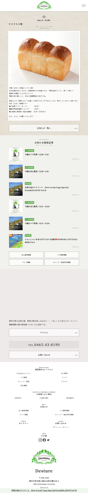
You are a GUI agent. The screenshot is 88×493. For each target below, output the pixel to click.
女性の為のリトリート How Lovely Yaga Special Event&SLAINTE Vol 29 (44, 490)
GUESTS (18, 398)
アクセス (44, 332)
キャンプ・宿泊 (24, 381)
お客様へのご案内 (44, 394)
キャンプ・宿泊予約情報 (61, 262)
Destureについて (24, 373)
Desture (44, 471)
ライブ (64, 377)
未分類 (47, 20)
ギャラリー (23, 423)
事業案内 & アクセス (44, 369)
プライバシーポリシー (61, 427)
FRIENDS (70, 398)
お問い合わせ (44, 354)
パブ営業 (23, 377)
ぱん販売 (64, 373)
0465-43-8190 (47, 344)
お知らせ (44, 406)
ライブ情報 (26, 262)
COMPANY (44, 398)
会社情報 (23, 385)
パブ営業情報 (62, 255)
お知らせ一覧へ (44, 128)
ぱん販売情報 (26, 255)
